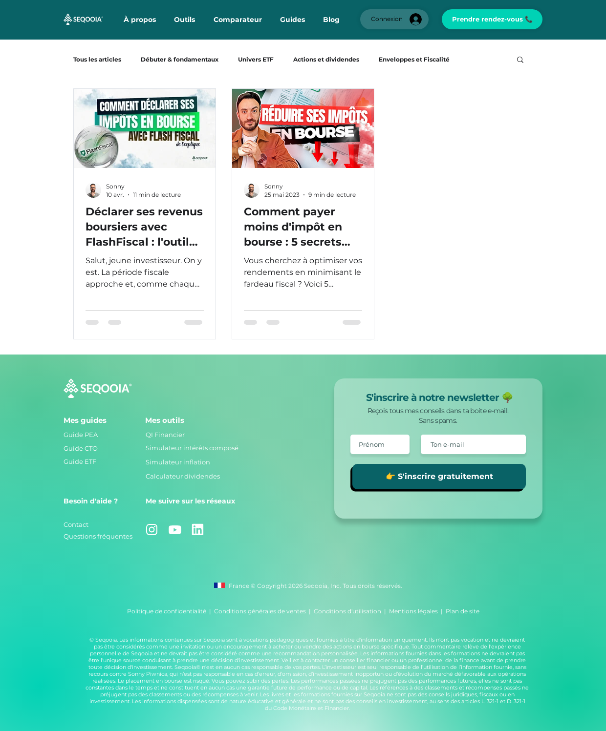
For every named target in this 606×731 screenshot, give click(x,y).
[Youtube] (174, 529)
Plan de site (462, 611)
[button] (184, 19)
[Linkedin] (197, 529)
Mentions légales (413, 611)
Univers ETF (256, 59)
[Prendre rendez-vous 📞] (492, 19)
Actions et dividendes (326, 59)
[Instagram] (151, 529)
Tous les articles (97, 59)
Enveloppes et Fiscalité (414, 59)
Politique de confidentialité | (170, 611)
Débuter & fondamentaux (179, 59)
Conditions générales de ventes (260, 611)
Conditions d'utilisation (347, 611)
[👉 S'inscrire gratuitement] (439, 476)
